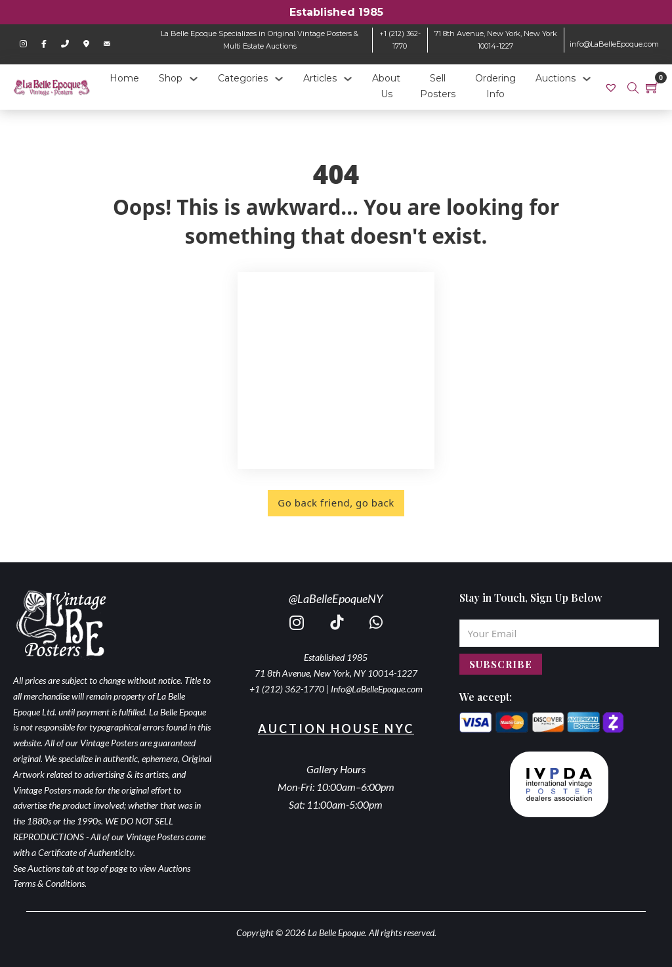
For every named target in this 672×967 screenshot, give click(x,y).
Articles (320, 78)
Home (124, 78)
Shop (170, 78)
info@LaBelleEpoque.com (614, 44)
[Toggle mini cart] (652, 87)
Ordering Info (495, 86)
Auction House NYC (336, 728)
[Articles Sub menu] (347, 78)
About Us (386, 86)
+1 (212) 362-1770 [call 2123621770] (286, 688)
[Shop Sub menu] (193, 78)
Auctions (556, 78)
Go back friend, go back (336, 502)
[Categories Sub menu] (279, 78)
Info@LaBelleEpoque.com (377, 688)
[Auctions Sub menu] (586, 78)
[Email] (559, 633)
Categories (243, 78)
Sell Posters (437, 86)
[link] (612, 86)
